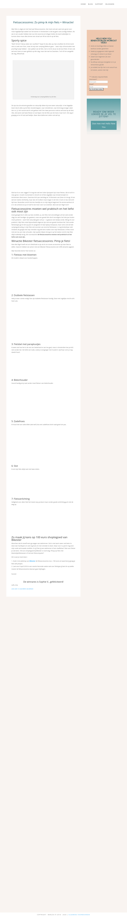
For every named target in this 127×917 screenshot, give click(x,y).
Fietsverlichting (22, 498)
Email (91, 84)
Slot (16, 465)
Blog (90, 4)
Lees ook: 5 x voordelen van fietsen (22, 589)
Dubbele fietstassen (24, 295)
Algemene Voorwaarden (79, 915)
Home (83, 4)
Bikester (33, 561)
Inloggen (109, 4)
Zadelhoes (19, 421)
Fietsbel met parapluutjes (27, 344)
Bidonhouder (21, 379)
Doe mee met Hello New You (103, 125)
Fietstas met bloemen (25, 254)
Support (99, 4)
